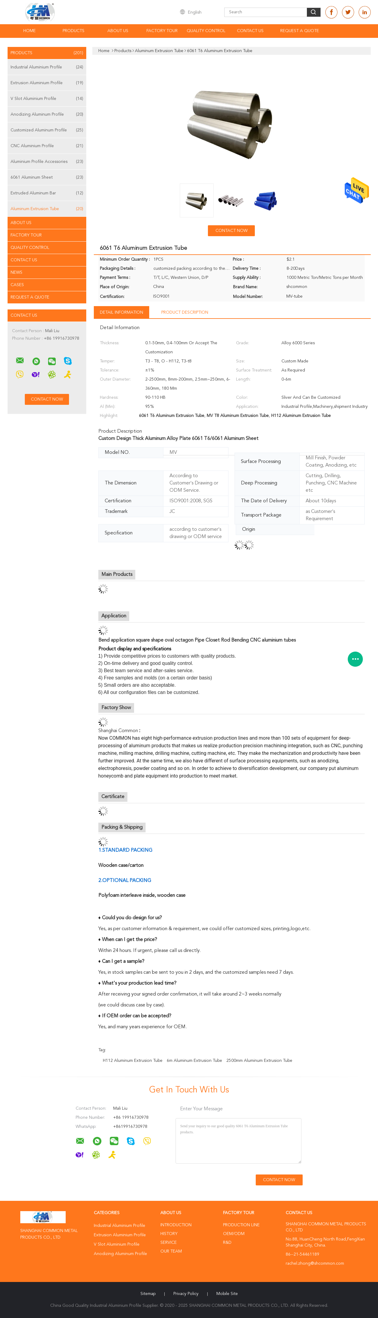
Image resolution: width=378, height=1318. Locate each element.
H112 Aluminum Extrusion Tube (133, 1061)
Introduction (176, 1225)
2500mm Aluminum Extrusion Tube (259, 1061)
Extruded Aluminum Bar (47, 193)
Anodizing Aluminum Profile (47, 114)
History (168, 1234)
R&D (227, 1242)
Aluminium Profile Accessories (47, 162)
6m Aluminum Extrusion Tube (194, 1061)
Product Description (184, 312)
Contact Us (250, 31)
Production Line (241, 1225)
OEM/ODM (234, 1234)
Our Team (171, 1251)
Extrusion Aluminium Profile (47, 83)
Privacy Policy (186, 1294)
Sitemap (148, 1294)
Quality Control (206, 31)
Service (168, 1242)
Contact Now (231, 231)
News (16, 272)
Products (73, 31)
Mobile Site (227, 1294)
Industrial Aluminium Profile (47, 67)
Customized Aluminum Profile (47, 130)
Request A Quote (299, 31)
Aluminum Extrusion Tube (47, 209)
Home (29, 31)
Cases (17, 285)
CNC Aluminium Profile (47, 146)
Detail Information (121, 312)
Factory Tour (162, 31)
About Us (117, 31)
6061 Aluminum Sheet (47, 177)
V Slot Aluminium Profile (47, 99)
